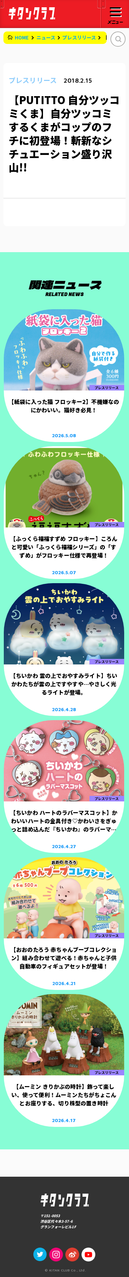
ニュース (46, 37)
